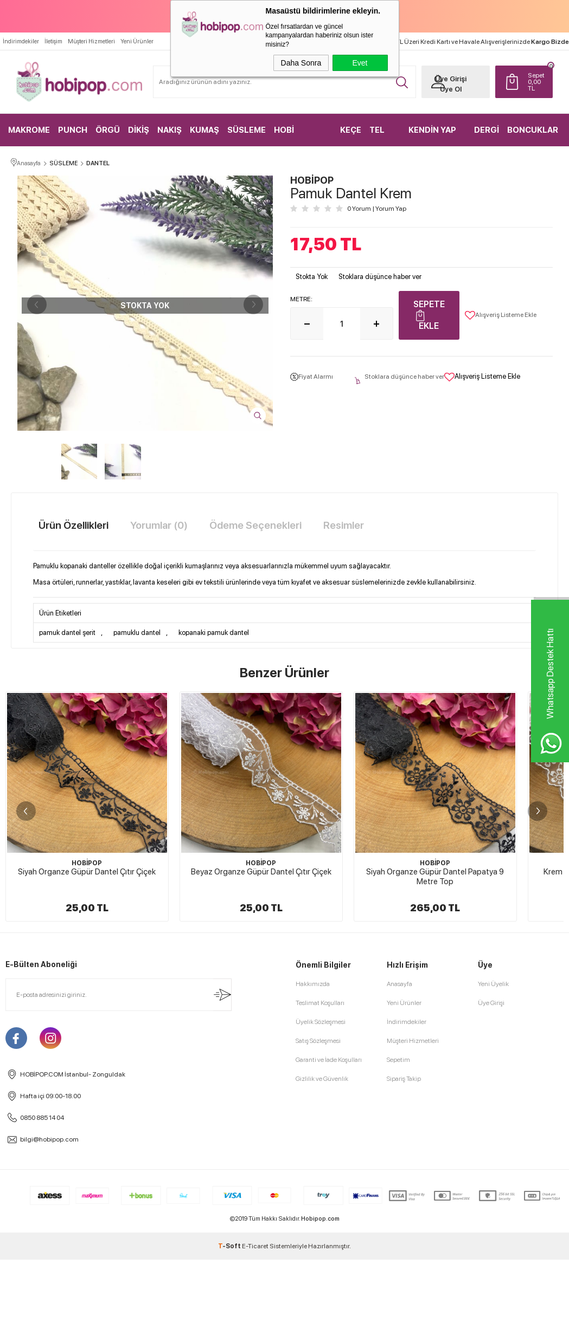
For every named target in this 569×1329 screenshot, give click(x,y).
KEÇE (350, 129)
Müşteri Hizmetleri (91, 41)
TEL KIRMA (382, 135)
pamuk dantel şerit (67, 633)
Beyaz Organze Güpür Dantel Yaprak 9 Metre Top (87, 1113)
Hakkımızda (313, 1220)
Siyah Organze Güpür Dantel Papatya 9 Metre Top (435, 877)
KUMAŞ (204, 129)
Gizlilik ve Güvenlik (322, 1315)
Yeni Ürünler (137, 41)
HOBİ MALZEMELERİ (301, 135)
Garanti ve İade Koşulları (329, 1296)
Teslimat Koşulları (320, 1239)
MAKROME (29, 129)
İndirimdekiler (21, 41)
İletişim (53, 41)
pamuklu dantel (137, 633)
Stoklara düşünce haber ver (379, 277)
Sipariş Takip (404, 1315)
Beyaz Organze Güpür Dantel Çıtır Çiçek (261, 872)
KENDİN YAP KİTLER (432, 135)
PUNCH (72, 129)
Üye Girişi (447, 78)
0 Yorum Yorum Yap (376, 209)
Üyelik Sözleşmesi (321, 1258)
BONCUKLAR (533, 129)
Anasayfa (399, 1220)
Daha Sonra (301, 63)
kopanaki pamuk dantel (213, 633)
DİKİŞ (138, 129)
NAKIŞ (169, 129)
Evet (359, 63)
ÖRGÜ (107, 129)
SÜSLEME (246, 129)
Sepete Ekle (429, 316)
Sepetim (398, 1296)
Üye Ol (447, 89)
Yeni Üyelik (493, 1220)
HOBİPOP (87, 863)
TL (534, 81)
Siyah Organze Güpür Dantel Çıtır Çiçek (87, 872)
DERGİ (487, 129)
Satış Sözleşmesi (318, 1277)
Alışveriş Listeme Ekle (500, 316)
